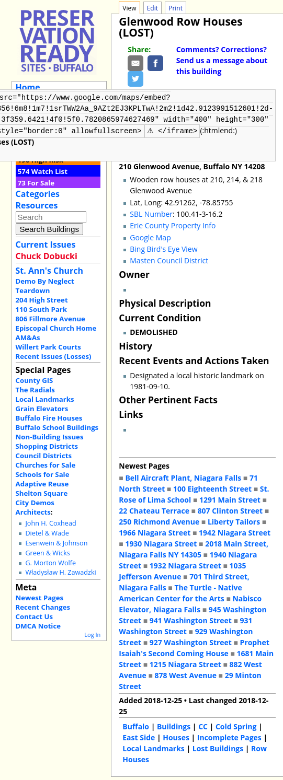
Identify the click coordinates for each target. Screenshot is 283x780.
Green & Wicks (47, 553)
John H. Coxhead (50, 523)
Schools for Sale (43, 474)
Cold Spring (236, 725)
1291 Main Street (230, 499)
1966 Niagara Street (154, 532)
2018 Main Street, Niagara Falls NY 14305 (193, 548)
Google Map (150, 236)
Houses (176, 736)
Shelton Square (42, 493)
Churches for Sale (46, 465)
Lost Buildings (218, 747)
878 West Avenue (185, 674)
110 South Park (41, 309)
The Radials (35, 389)
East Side (138, 736)
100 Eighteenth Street (212, 488)
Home (28, 87)
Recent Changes (43, 607)
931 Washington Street (185, 624)
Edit (152, 8)
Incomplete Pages (229, 736)
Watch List (49, 171)
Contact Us (34, 616)
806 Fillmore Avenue (50, 318)
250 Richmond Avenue (159, 521)
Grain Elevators (42, 408)
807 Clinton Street (230, 510)
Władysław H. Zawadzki (60, 572)
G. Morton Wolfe (50, 562)
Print (175, 8)
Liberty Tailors (234, 521)
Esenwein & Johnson (56, 543)
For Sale (40, 183)
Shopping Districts (47, 446)
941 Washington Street (191, 619)
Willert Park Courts (48, 347)
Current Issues (46, 244)
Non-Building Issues (50, 436)
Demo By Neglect (45, 281)
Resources (37, 205)
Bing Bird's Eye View (163, 248)
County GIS (34, 380)
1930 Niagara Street (161, 543)
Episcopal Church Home (56, 328)
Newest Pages (39, 597)
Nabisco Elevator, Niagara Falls (190, 602)
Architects (33, 512)
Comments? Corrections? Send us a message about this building (222, 60)
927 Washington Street (191, 641)
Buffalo (135, 725)
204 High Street (42, 300)
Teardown (33, 290)
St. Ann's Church (49, 270)
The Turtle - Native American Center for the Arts (180, 591)
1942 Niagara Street (234, 532)
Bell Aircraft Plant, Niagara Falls (183, 477)
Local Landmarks (45, 399)
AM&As (28, 337)
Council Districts (44, 455)
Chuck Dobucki (46, 256)
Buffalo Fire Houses (49, 418)
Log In (92, 634)
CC (203, 725)
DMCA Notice (38, 626)
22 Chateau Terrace (154, 510)
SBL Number (151, 213)
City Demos (35, 502)
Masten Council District (169, 259)
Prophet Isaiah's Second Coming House (194, 646)
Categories (38, 194)
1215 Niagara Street (185, 663)
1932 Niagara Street (185, 564)
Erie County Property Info (173, 224)
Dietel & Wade (47, 533)
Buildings (173, 725)
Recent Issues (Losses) (54, 356)
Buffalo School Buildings (57, 427)
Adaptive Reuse (42, 483)
